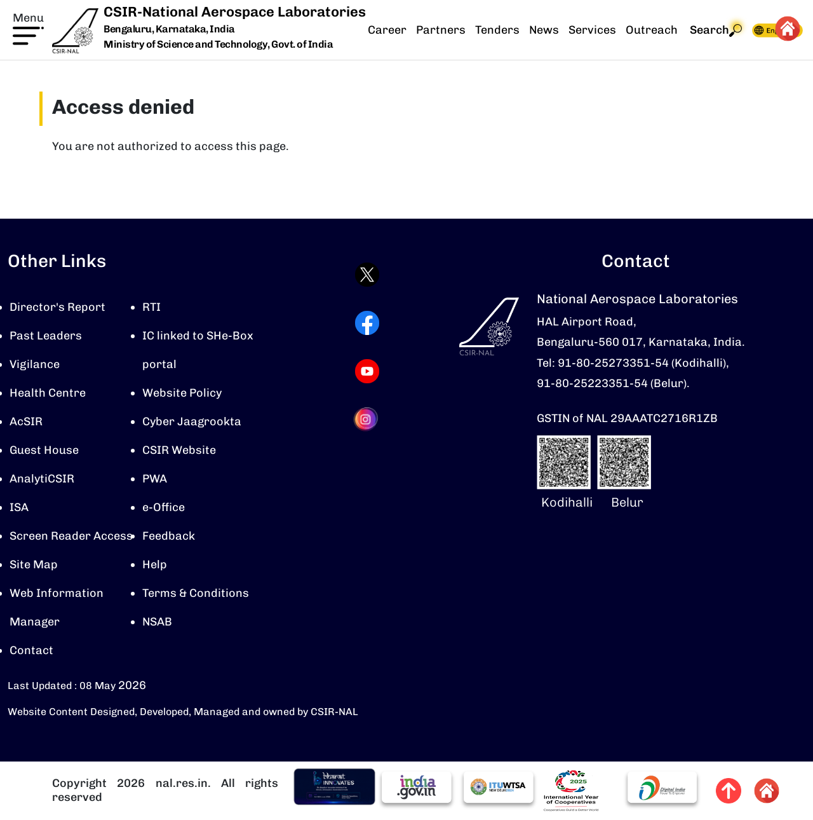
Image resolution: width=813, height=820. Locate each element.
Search (716, 30)
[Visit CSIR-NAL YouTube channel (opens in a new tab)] (367, 371)
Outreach (652, 30)
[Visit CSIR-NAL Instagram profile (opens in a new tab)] (367, 419)
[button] (28, 27)
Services (592, 30)
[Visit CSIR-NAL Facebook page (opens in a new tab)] (367, 323)
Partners (441, 30)
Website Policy (182, 393)
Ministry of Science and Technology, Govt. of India (218, 44)
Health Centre (48, 393)
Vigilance (35, 364)
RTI (151, 307)
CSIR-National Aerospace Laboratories (235, 11)
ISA (19, 507)
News (544, 30)
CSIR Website (179, 450)
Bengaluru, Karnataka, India (169, 29)
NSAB (157, 622)
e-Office (163, 507)
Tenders (497, 30)
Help (154, 564)
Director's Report (57, 307)
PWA (154, 479)
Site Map (34, 564)
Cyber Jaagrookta (191, 421)
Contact (31, 650)
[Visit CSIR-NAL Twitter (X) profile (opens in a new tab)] (367, 274)
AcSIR (26, 421)
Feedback (168, 536)
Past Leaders (46, 336)
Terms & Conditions (195, 593)
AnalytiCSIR (42, 479)
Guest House (44, 450)
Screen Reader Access (71, 536)
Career (387, 30)
